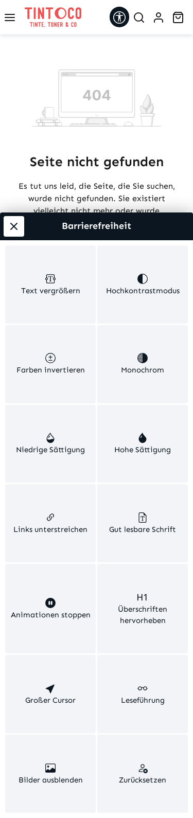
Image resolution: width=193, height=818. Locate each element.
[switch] (50, 163)
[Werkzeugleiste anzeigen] (119, 17)
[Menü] (10, 17)
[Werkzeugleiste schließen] (14, 95)
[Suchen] (139, 17)
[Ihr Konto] (158, 17)
